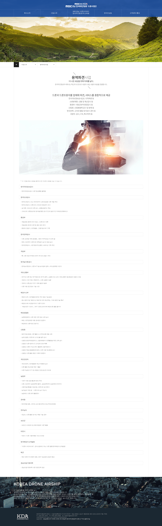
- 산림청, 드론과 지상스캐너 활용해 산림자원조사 (36, 347)
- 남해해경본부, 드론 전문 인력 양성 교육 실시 (35, 317)
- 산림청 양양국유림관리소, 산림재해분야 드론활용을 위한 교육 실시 (41, 340)
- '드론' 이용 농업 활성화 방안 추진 (31, 381)
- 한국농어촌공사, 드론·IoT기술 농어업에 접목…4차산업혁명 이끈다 (41, 266)
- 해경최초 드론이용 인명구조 (30, 323)
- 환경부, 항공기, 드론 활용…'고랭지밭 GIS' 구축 (35, 228)
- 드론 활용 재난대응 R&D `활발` (31, 367)
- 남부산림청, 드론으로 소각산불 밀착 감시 (33, 337)
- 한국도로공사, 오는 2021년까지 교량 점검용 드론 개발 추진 (39, 202)
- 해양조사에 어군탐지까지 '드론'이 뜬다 (33, 303)
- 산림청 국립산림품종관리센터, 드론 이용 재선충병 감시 (38, 350)
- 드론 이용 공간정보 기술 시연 (30, 286)
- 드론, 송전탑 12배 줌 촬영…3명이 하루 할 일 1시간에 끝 (38, 239)
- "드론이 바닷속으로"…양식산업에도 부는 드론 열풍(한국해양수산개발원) (43, 446)
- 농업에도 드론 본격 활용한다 (30, 393)
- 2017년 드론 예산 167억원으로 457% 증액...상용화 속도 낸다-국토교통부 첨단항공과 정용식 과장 (51, 277)
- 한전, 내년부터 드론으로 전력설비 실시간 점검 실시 (37, 242)
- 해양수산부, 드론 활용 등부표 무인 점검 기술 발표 (36, 297)
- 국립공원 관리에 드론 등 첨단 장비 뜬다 (33, 225)
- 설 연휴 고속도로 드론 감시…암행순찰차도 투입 (36, 208)
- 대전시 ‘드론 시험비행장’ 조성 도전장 (32, 435)
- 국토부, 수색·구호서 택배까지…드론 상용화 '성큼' (36, 280)
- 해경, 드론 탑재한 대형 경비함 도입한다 (33, 320)
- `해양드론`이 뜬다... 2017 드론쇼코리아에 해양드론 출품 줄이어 (41, 306)
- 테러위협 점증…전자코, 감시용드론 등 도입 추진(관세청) (38, 404)
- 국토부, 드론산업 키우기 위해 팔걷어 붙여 (34, 283)
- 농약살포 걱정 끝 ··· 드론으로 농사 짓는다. (34, 390)
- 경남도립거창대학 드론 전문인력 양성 (32, 467)
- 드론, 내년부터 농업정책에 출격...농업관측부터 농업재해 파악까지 (41, 384)
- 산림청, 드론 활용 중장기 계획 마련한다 (33, 353)
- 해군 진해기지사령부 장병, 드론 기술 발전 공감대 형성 (37, 457)
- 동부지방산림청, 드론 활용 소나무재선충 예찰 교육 (36, 334)
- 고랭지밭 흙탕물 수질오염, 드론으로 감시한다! (35, 387)
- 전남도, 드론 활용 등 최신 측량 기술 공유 (33, 414)
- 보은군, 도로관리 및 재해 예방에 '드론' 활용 (34, 425)
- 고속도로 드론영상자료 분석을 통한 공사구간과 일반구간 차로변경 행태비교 (44, 211)
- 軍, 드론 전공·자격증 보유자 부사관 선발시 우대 (35, 256)
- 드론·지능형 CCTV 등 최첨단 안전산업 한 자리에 (36, 370)
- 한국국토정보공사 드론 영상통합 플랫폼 (33, 191)
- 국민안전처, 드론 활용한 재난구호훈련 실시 (34, 364)
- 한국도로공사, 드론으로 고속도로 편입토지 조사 (36, 205)
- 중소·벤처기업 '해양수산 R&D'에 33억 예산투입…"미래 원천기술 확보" (42, 300)
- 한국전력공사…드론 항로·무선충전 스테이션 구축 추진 (37, 245)
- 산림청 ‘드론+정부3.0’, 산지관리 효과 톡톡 (34, 343)
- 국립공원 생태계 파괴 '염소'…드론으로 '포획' (34, 222)
